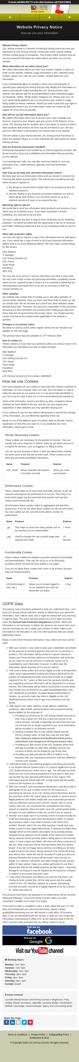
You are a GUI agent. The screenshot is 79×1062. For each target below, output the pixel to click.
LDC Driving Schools (38, 1042)
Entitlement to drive (39, 1038)
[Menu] (10, 17)
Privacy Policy (38, 1034)
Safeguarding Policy (59, 1034)
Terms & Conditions (17, 1034)
